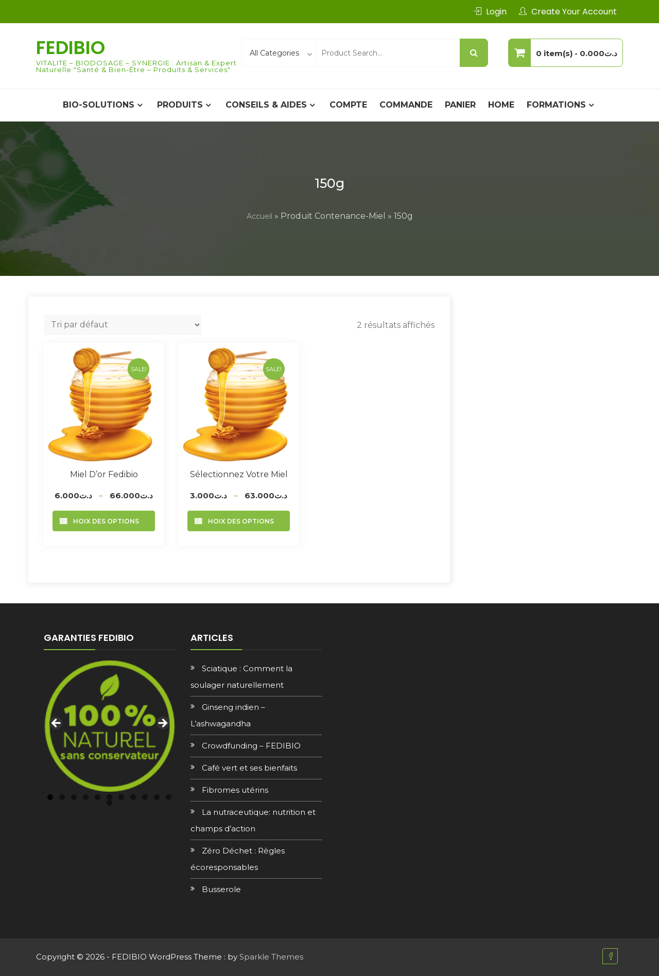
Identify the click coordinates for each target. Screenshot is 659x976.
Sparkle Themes (271, 957)
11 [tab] (168, 797)
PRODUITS (180, 105)
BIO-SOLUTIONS (98, 105)
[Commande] (122, 325)
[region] (109, 726)
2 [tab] (62, 797)
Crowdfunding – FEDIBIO (251, 746)
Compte (348, 105)
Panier (460, 105)
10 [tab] (157, 797)
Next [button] (162, 723)
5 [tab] (97, 797)
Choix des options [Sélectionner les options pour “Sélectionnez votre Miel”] (238, 521)
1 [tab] (50, 797)
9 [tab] (145, 797)
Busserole (221, 889)
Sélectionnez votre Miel (239, 474)
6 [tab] (109, 797)
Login (496, 12)
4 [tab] (86, 797)
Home (501, 105)
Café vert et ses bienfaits (249, 768)
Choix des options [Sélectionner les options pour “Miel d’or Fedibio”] (103, 521)
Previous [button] (56, 723)
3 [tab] (74, 797)
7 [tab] (121, 797)
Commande (405, 105)
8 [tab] (133, 797)
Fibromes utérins (235, 790)
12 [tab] (109, 803)
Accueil (259, 216)
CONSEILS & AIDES (266, 105)
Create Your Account (574, 12)
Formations (556, 105)
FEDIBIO (70, 47)
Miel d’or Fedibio (104, 474)
